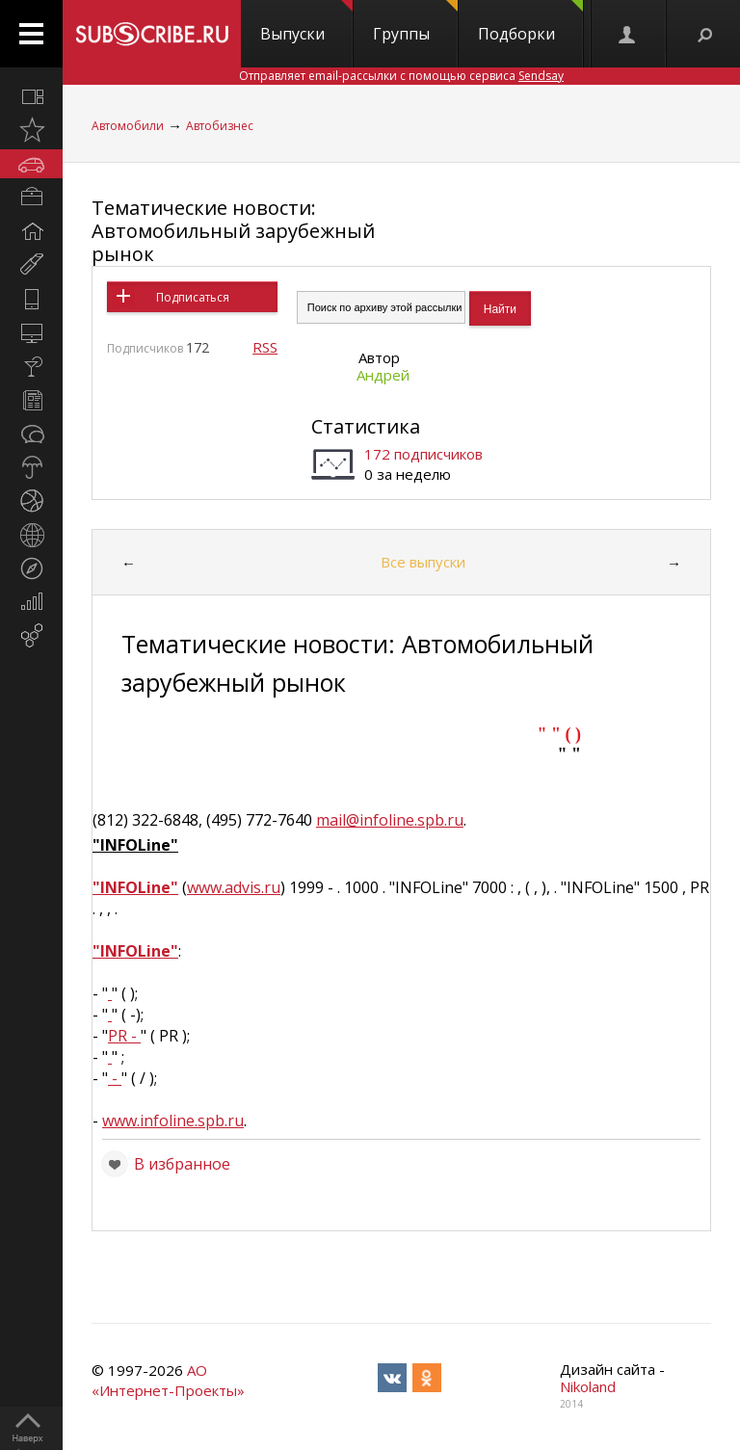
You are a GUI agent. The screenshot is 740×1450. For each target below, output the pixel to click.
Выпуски (306, 22)
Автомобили (128, 126)
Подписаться (192, 297)
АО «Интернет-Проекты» (168, 1380)
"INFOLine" (135, 887)
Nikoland (588, 1386)
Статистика (365, 426)
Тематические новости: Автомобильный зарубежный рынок (233, 231)
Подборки (530, 22)
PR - (124, 1035)
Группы (415, 22)
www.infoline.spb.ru (173, 1120)
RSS (265, 346)
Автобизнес (219, 126)
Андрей (383, 374)
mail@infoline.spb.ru (389, 819)
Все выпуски (423, 561)
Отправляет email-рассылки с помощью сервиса (401, 75)
